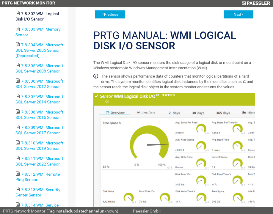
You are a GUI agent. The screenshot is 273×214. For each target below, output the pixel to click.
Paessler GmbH (147, 211)
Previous (111, 14)
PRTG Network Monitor (24, 211)
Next (237, 14)
